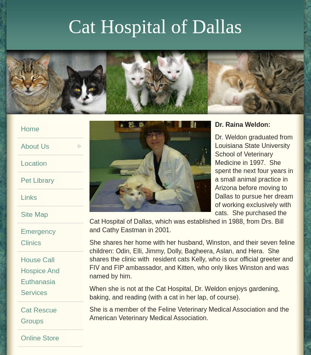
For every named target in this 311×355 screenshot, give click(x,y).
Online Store (40, 338)
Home (30, 129)
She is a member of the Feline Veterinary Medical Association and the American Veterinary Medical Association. (189, 313)
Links (29, 197)
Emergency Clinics (38, 237)
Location (34, 163)
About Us (35, 146)
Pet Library (37, 180)
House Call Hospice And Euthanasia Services (40, 276)
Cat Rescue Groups (39, 315)
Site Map (34, 214)
